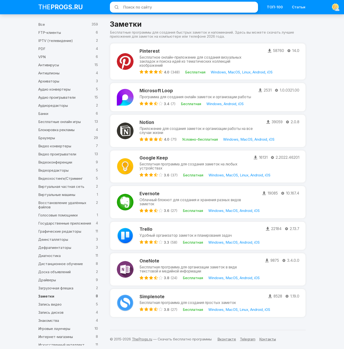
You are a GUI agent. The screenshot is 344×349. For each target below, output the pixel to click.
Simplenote (152, 297)
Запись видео (50, 304)
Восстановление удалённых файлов (62, 204)
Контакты (267, 339)
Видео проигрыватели (57, 154)
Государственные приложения (64, 223)
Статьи (298, 7)
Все (41, 24)
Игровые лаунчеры (54, 328)
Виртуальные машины (56, 194)
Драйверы (47, 280)
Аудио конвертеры (54, 89)
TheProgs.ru (142, 339)
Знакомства (48, 320)
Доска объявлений (54, 272)
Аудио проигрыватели (56, 97)
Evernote (149, 192)
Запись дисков (51, 312)
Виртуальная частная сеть (61, 186)
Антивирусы (48, 65)
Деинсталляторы (53, 239)
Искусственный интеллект (61, 345)
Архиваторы (48, 81)
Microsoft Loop (156, 87)
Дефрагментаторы (54, 247)
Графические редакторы (59, 231)
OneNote (149, 260)
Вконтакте (226, 339)
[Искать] (116, 7)
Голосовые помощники (58, 215)
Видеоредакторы (53, 170)
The (60, 7)
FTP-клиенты (49, 32)
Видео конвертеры (54, 146)
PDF (41, 48)
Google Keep (153, 156)
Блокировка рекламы (56, 130)
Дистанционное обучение (60, 264)
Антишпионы (48, 73)
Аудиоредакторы (53, 105)
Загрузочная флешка (55, 288)
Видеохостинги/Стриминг (60, 178)
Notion (147, 120)
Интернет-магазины (55, 336)
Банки (43, 113)
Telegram (247, 339)
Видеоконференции (55, 162)
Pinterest (149, 51)
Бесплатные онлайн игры (59, 121)
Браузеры (46, 138)
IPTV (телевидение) (55, 40)
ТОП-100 (275, 7)
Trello (146, 228)
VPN (42, 57)
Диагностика (49, 255)
